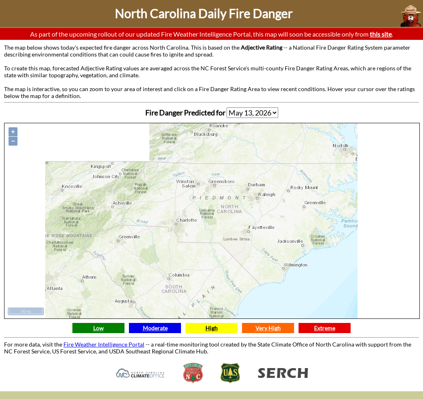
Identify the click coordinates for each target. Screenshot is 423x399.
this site (381, 34)
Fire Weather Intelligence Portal (103, 344)
